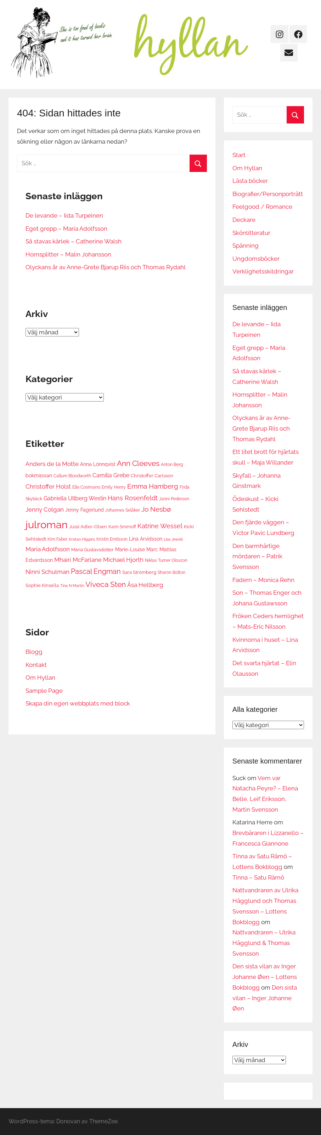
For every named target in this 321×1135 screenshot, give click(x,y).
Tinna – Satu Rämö (258, 877)
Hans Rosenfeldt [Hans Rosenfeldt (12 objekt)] (133, 498)
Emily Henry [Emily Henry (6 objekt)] (114, 487)
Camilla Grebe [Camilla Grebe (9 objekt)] (110, 475)
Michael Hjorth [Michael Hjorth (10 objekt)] (123, 559)
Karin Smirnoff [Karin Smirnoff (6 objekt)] (122, 526)
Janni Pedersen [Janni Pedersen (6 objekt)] (174, 498)
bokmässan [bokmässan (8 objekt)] (39, 475)
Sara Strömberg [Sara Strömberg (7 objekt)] (139, 572)
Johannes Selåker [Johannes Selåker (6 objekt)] (122, 510)
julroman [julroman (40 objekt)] (47, 524)
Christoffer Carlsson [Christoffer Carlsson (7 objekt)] (152, 475)
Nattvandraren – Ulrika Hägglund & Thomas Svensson (263, 943)
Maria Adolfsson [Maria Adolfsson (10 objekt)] (48, 549)
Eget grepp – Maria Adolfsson (66, 228)
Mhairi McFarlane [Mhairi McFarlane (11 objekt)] (78, 559)
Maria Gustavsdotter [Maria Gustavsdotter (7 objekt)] (92, 549)
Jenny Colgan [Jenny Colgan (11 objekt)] (45, 509)
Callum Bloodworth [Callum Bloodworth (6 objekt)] (72, 475)
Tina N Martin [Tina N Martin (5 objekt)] (72, 585)
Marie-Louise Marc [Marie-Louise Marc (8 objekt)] (136, 549)
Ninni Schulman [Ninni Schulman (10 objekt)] (47, 571)
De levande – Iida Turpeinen (64, 215)
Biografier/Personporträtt (267, 193)
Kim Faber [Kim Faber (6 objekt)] (57, 539)
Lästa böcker (250, 180)
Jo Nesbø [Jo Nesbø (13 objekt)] (156, 509)
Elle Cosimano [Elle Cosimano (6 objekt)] (86, 487)
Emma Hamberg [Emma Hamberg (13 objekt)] (152, 486)
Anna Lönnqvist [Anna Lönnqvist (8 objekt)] (98, 464)
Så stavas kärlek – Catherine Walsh (74, 241)
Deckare (243, 219)
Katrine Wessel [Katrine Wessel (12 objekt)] (159, 526)
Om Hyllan (40, 677)
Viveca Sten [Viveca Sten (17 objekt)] (105, 584)
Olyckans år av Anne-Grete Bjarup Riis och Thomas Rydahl (106, 267)
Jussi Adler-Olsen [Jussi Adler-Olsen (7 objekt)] (88, 526)
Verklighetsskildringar (263, 271)
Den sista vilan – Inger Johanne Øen (264, 998)
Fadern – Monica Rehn (263, 579)
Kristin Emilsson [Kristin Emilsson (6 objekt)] (112, 539)
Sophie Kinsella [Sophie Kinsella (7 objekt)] (42, 585)
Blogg (34, 651)
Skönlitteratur (251, 232)
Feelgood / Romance (262, 206)
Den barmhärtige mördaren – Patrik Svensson (257, 556)
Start (239, 155)
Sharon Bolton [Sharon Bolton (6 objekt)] (171, 572)
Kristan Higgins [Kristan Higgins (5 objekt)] (82, 539)
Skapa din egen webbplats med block (78, 703)
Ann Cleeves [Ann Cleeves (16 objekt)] (138, 463)
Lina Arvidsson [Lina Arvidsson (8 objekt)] (145, 539)
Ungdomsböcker (256, 258)
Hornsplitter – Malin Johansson (68, 254)
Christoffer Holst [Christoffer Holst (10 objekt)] (48, 486)
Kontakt (36, 664)
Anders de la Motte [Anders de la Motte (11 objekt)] (52, 463)
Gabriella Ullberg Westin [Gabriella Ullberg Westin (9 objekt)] (75, 498)
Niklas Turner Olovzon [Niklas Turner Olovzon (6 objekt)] (166, 560)
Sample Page (44, 690)
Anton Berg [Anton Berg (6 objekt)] (172, 464)
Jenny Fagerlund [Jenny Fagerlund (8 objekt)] (84, 510)
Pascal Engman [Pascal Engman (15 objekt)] (96, 571)
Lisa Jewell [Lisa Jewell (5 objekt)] (173, 539)
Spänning (245, 245)
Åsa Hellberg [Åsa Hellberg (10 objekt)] (145, 584)
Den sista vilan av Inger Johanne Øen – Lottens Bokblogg (264, 977)
